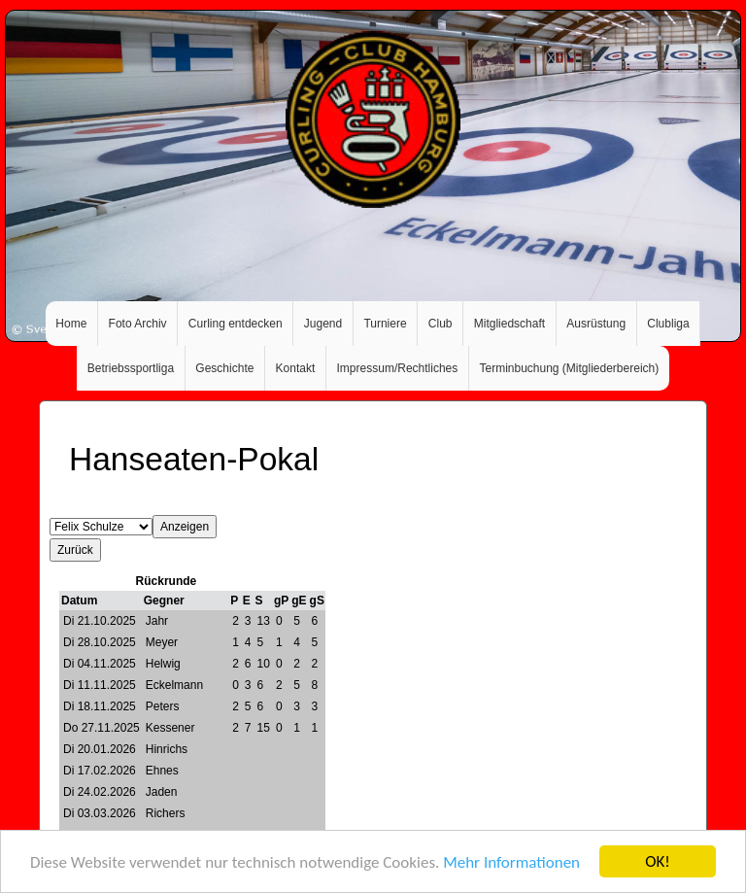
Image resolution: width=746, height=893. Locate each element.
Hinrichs (166, 749)
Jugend (323, 323)
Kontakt (296, 368)
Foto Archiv (138, 323)
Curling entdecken (235, 323)
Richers (166, 813)
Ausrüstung (596, 323)
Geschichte (224, 368)
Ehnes (162, 770)
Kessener (170, 728)
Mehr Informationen (511, 862)
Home (70, 323)
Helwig (163, 663)
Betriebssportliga (130, 368)
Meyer (162, 642)
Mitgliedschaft (509, 323)
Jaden (162, 792)
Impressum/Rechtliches (397, 368)
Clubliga (668, 323)
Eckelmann (174, 685)
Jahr (157, 621)
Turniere (384, 323)
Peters (163, 706)
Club (440, 323)
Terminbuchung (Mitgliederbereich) (569, 368)
